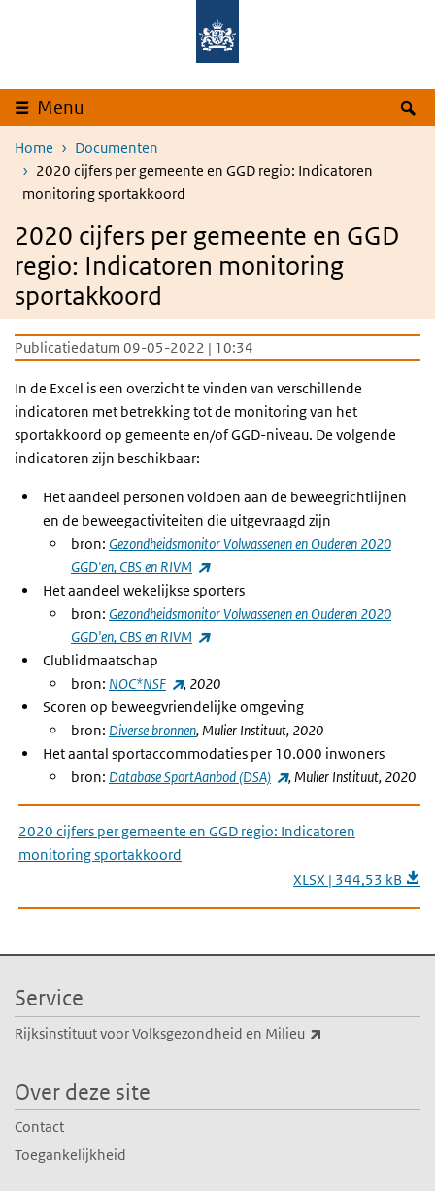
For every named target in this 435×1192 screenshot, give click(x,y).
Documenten (116, 147)
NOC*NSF (146, 683)
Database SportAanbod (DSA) (198, 776)
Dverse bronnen (152, 730)
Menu (60, 107)
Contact (39, 1126)
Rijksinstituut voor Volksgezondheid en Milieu (211, 1033)
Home (34, 147)
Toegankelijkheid (70, 1154)
